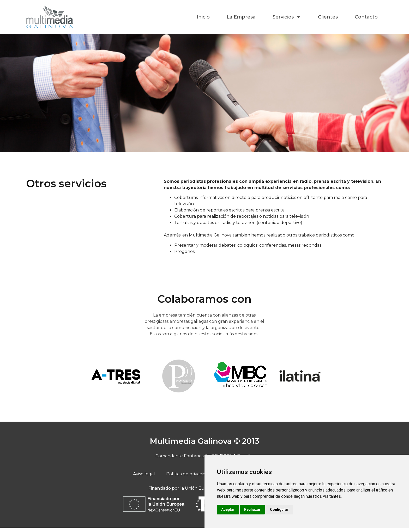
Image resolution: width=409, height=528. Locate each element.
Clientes (328, 17)
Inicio (203, 17)
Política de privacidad (189, 474)
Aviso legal (145, 474)
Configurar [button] (279, 509)
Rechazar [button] (252, 509)
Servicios (287, 17)
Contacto (366, 17)
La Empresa (241, 17)
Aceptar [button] (228, 509)
